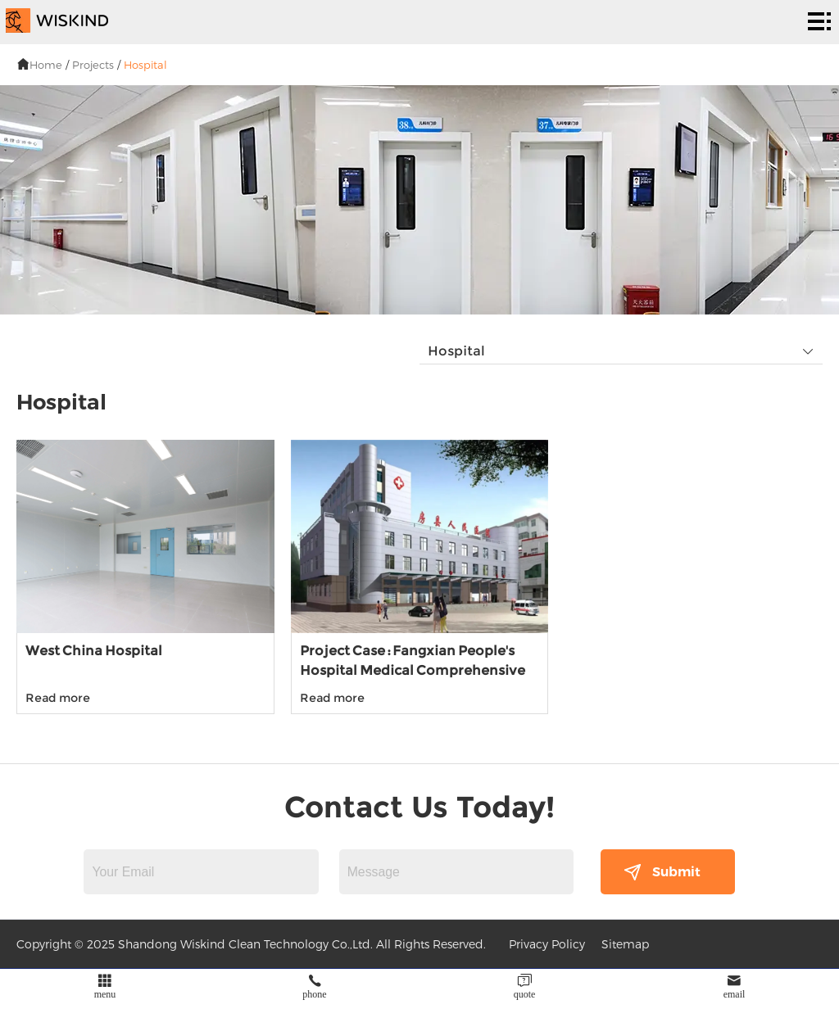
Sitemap (625, 944)
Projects (93, 64)
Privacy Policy (547, 944)
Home (45, 64)
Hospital (145, 64)
